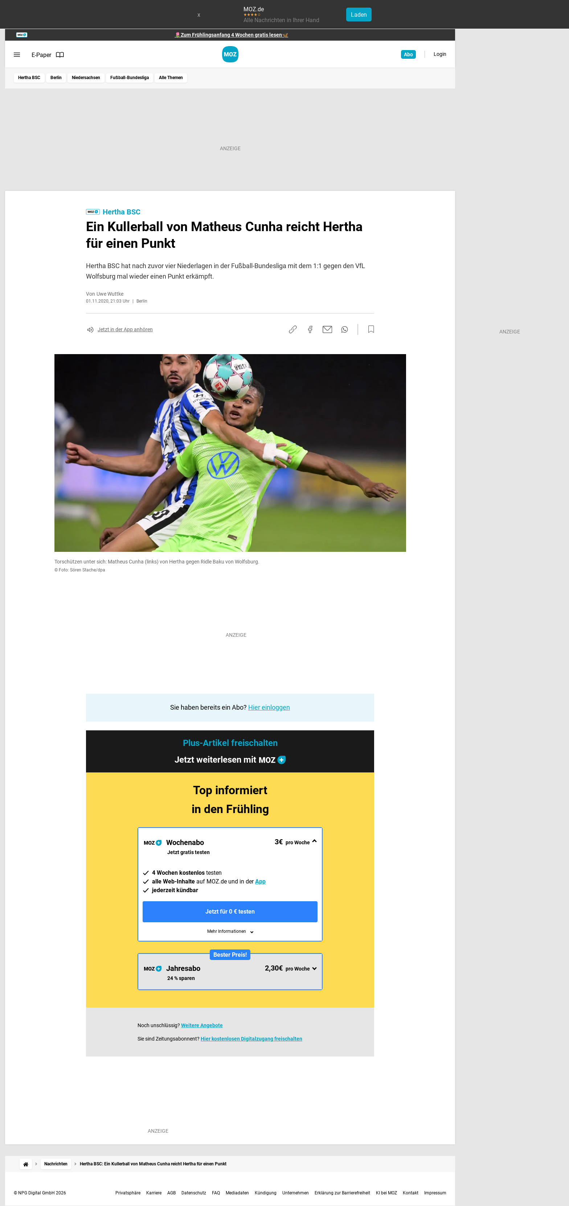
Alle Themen (171, 77)
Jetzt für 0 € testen (230, 911)
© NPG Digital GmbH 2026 (40, 1192)
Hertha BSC (29, 77)
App (260, 881)
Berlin (56, 77)
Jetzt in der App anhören (125, 329)
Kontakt (410, 1192)
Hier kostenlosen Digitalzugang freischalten (251, 1039)
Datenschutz (193, 1192)
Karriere (153, 1192)
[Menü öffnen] (17, 55)
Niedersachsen (86, 77)
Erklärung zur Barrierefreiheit (342, 1192)
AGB (171, 1192)
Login (440, 54)
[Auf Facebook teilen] (310, 329)
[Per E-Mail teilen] (327, 329)
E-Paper (48, 54)
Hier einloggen (269, 707)
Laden (359, 14)
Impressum (435, 1192)
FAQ (216, 1192)
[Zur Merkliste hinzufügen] (369, 329)
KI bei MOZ (386, 1192)
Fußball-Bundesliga (129, 77)
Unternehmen (295, 1192)
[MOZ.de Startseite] (230, 54)
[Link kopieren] (293, 329)
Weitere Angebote (202, 1025)
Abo (408, 54)
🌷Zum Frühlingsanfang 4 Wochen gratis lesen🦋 (231, 35)
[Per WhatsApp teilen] (344, 329)
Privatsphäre (127, 1192)
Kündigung (266, 1192)
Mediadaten (237, 1192)
